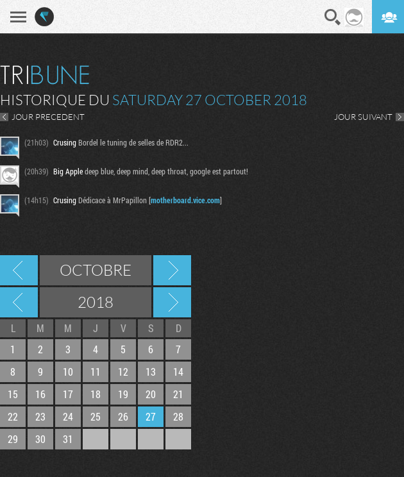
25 (95, 416)
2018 (96, 302)
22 (13, 416)
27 (151, 416)
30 (40, 439)
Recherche (332, 17)
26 (123, 416)
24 (68, 416)
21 (178, 394)
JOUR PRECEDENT (48, 117)
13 (151, 371)
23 (40, 416)
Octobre (95, 270)
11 (95, 371)
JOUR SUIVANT (363, 117)
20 (151, 394)
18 (95, 394)
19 (123, 394)
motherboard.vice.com (185, 200)
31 (68, 439)
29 (13, 439)
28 (178, 416)
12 (123, 371)
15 (13, 394)
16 (40, 394)
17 (68, 394)
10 (68, 371)
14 (178, 371)
